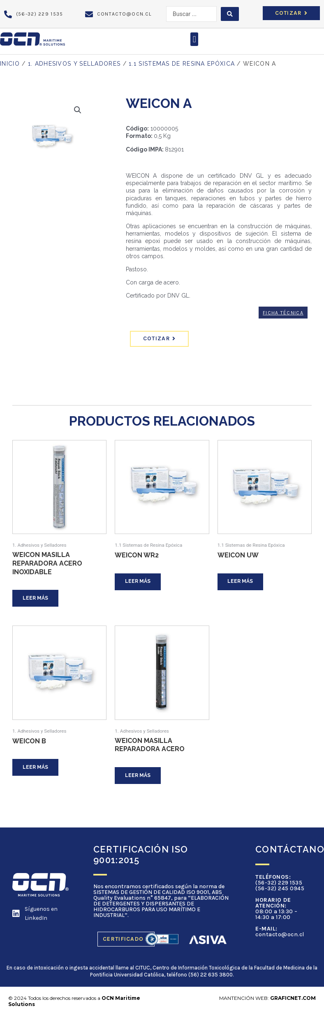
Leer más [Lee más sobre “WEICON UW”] (242, 582)
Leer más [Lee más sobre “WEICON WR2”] (139, 582)
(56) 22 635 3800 (210, 977)
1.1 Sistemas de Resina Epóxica (182, 63)
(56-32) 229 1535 (278, 885)
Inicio (10, 63)
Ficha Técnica (283, 313)
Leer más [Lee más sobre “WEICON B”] (36, 769)
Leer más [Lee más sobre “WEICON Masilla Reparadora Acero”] (139, 777)
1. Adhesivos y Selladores (74, 63)
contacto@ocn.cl (279, 936)
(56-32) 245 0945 (279, 890)
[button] (194, 39)
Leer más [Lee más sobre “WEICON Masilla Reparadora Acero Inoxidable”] (36, 598)
